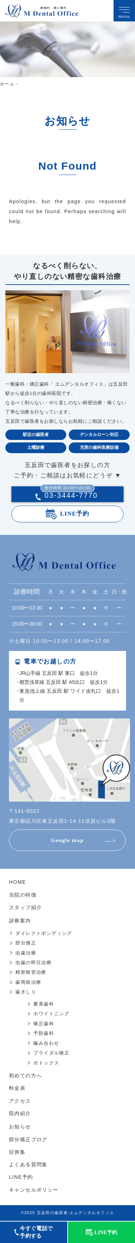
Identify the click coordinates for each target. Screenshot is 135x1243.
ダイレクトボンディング (43, 933)
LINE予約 (75, 513)
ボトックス (46, 1063)
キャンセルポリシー (34, 1190)
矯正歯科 (43, 1023)
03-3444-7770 (69, 495)
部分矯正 (25, 943)
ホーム (7, 83)
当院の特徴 (23, 895)
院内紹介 (20, 1113)
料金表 (17, 1088)
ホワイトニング (51, 1013)
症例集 (17, 1152)
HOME (17, 882)
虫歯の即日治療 (33, 962)
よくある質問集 (28, 1164)
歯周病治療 (28, 982)
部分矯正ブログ (28, 1139)
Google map (67, 840)
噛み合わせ (46, 1043)
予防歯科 (43, 1033)
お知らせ (20, 1126)
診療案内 (20, 920)
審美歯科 (43, 1004)
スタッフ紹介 (25, 907)
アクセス (20, 1101)
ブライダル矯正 (51, 1053)
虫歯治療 (25, 953)
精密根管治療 (30, 972)
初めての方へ (25, 1075)
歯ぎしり (25, 991)
